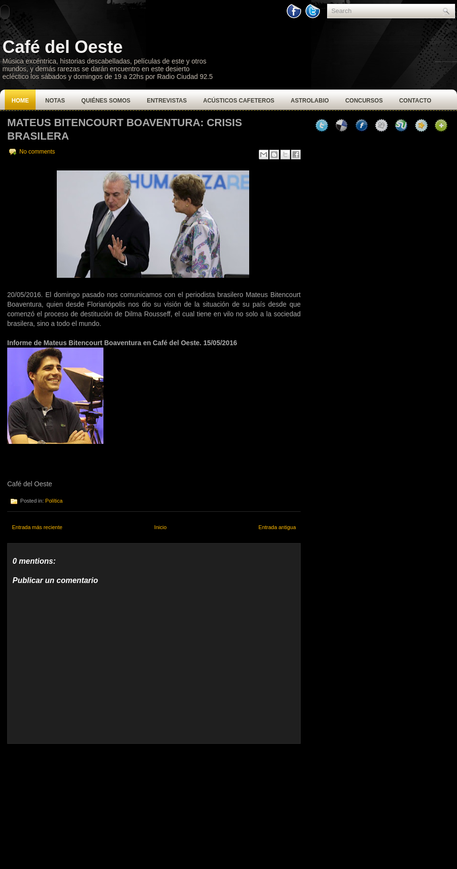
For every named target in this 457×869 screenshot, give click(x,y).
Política (54, 501)
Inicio (160, 527)
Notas (55, 100)
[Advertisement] (79, 804)
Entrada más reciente (37, 527)
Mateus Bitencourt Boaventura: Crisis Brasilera (124, 129)
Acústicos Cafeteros (238, 100)
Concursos (364, 100)
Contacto (415, 100)
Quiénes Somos (105, 100)
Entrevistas (167, 100)
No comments (37, 151)
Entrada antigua (277, 527)
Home (20, 100)
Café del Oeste (62, 47)
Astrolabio (310, 100)
